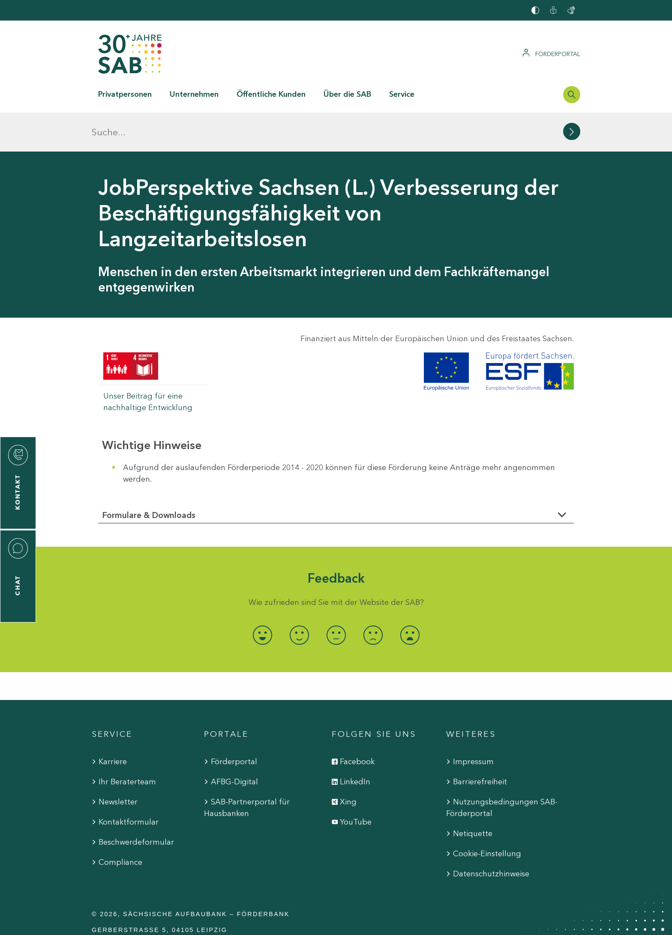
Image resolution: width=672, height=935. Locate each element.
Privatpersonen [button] (125, 94)
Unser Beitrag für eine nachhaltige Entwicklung (147, 362)
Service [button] (401, 94)
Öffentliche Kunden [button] (271, 94)
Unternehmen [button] (194, 94)
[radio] (262, 596)
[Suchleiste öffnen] (571, 94)
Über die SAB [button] (347, 94)
